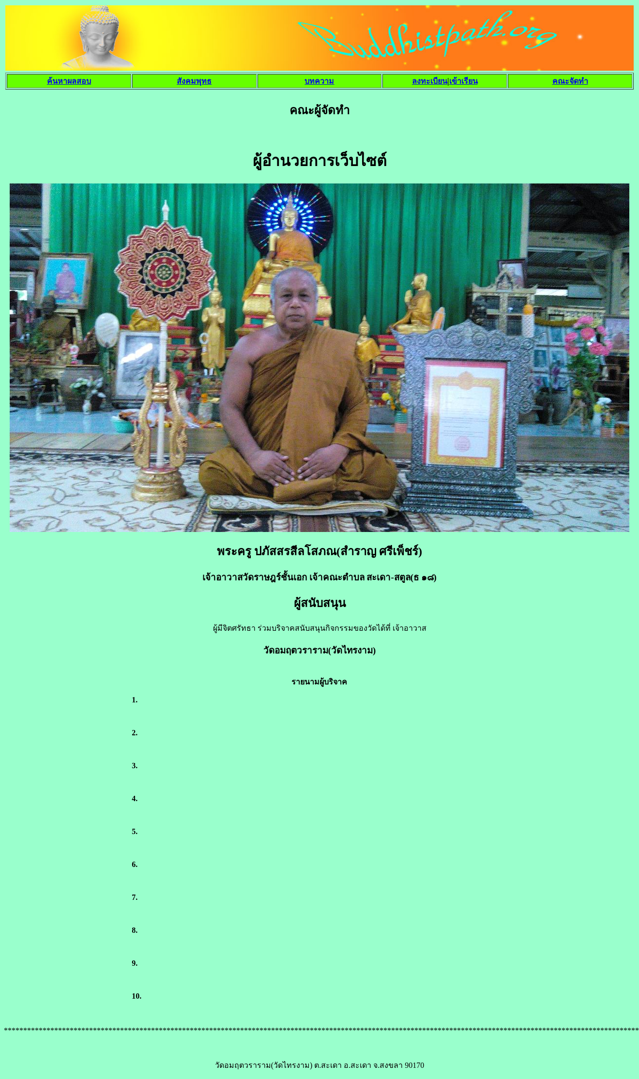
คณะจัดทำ (570, 81)
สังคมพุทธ (194, 81)
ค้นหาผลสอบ (69, 81)
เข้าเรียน (463, 81)
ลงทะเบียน (429, 81)
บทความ (319, 81)
